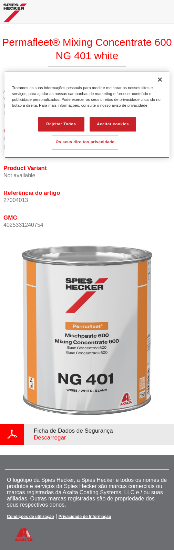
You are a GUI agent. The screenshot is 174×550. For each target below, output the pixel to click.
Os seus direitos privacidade (84, 142)
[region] (87, 114)
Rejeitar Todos (61, 124)
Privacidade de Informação (85, 516)
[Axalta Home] (15, 15)
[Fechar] (159, 79)
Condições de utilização (30, 516)
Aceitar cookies (113, 124)
